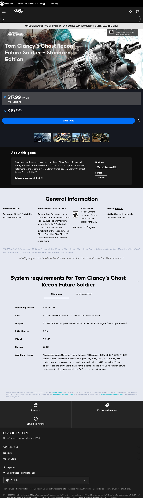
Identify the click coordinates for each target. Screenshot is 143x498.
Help (55, 3)
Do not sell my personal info (54, 488)
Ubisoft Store (57, 391)
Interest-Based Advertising (79, 488)
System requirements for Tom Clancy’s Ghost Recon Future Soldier (75, 279)
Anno (121, 394)
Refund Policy (125, 488)
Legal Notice (98, 488)
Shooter (119, 207)
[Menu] (4, 11)
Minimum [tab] (56, 292)
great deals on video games (63, 394)
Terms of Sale (112, 488)
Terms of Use (8, 488)
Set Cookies (35, 488)
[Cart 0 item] (137, 11)
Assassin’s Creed (107, 394)
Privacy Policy (22, 488)
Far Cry (116, 394)
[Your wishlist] (130, 11)
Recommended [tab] (84, 292)
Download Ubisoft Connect (31, 3)
